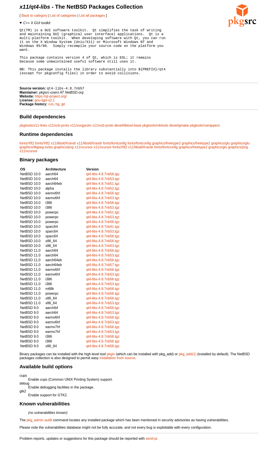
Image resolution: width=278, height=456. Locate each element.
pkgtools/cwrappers (205, 137)
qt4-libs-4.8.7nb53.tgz (102, 191)
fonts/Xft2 (27, 155)
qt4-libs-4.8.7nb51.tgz (102, 195)
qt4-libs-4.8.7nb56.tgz (102, 186)
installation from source (117, 370)
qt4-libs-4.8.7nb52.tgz (102, 200)
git (63, 116)
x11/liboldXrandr (63, 155)
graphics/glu (220, 155)
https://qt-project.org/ (51, 108)
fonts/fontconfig (115, 155)
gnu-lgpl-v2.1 (45, 112)
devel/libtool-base (128, 137)
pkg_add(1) (187, 366)
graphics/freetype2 (166, 155)
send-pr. (152, 450)
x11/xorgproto (80, 137)
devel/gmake (179, 137)
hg (57, 116)
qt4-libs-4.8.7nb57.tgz (102, 277)
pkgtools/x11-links (33, 137)
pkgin (111, 366)
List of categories (63, 15)
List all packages (92, 15)
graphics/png (64, 159)
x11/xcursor (84, 159)
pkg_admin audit (39, 432)
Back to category (34, 15)
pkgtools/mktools (155, 137)
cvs (51, 116)
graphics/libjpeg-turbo (36, 159)
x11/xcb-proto (58, 137)
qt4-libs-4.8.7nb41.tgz (102, 238)
